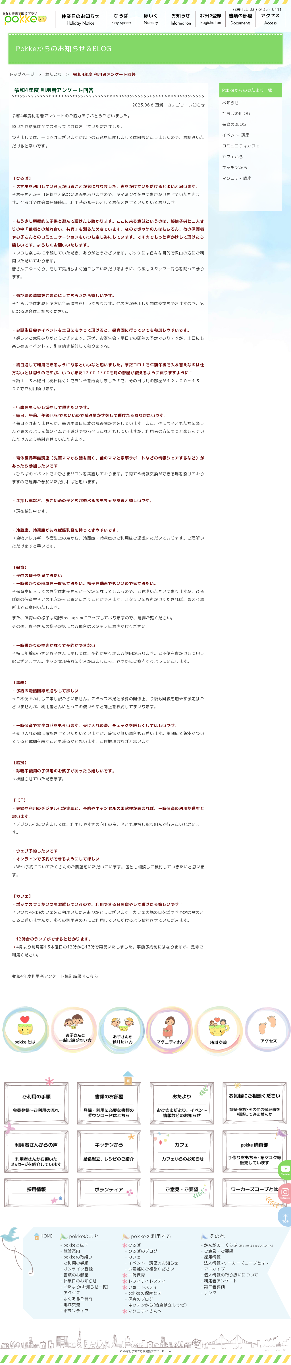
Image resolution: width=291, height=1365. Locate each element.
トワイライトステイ (147, 1281)
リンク (210, 1292)
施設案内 (72, 1251)
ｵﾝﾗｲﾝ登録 (211, 19)
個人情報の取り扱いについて (231, 1275)
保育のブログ (140, 1299)
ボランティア (76, 1310)
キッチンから (234, 167)
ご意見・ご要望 (218, 1251)
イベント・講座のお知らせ (153, 1263)
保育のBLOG (234, 124)
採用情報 (212, 1257)
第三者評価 (214, 1286)
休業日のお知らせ (81, 19)
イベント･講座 (236, 135)
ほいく (151, 19)
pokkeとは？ (76, 1245)
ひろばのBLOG (236, 113)
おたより (53, 74)
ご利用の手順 (76, 1263)
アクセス (270, 19)
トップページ (21, 74)
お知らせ (181, 19)
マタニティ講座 (236, 178)
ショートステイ (142, 1287)
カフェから (232, 156)
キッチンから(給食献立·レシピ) (157, 1305)
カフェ (134, 1257)
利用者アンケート (221, 1281)
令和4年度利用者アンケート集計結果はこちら (55, 976)
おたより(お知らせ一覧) (86, 1286)
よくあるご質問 (78, 1298)
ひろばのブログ (143, 1251)
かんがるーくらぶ (239, 1245)
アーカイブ (214, 1269)
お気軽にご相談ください (151, 1269)
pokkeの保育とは (145, 1293)
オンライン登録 (78, 1269)
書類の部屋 (240, 19)
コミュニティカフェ (241, 146)
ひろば (121, 19)
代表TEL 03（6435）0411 (257, 9)
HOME (43, 1236)
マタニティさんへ (145, 1311)
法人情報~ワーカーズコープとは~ (236, 1263)
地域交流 (72, 1304)
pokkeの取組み (78, 1257)
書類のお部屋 (76, 1275)
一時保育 (136, 1275)
